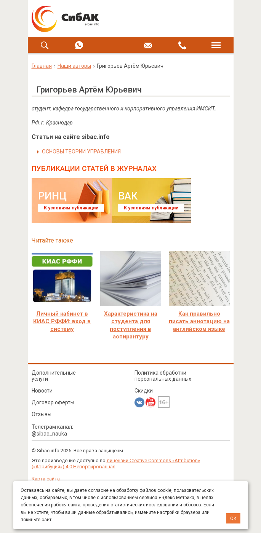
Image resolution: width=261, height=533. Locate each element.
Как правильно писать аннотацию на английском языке (199, 321)
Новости (42, 391)
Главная (42, 66)
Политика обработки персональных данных (163, 376)
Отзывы (41, 414)
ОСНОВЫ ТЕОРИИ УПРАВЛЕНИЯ (81, 151)
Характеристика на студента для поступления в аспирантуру (130, 325)
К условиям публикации (71, 208)
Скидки (144, 391)
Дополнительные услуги (54, 376)
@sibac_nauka (49, 434)
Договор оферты (53, 402)
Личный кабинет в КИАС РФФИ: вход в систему (62, 321)
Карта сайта (46, 479)
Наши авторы (74, 66)
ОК (233, 518)
